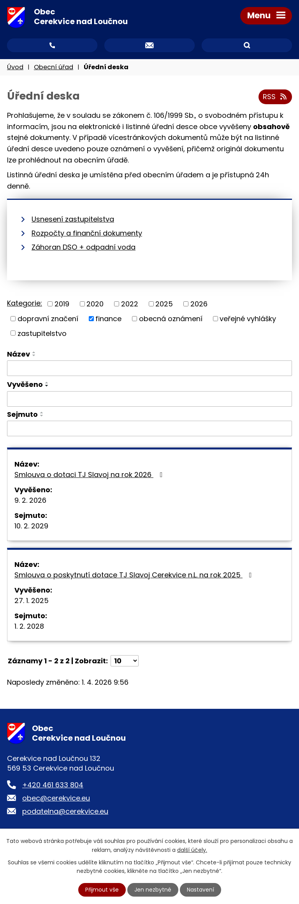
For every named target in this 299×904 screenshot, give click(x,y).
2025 (164, 304)
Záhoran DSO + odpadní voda (83, 247)
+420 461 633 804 (52, 785)
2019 (62, 304)
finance (108, 318)
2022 (129, 304)
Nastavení (200, 890)
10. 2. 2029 (31, 526)
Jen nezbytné (152, 890)
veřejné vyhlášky (248, 318)
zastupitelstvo (42, 333)
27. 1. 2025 (31, 600)
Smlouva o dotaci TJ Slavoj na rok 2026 (90, 474)
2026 (199, 304)
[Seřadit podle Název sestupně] (34, 355)
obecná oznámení (170, 318)
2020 (95, 304)
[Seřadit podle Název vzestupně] (34, 352)
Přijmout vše (102, 890)
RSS (275, 97)
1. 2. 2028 (29, 626)
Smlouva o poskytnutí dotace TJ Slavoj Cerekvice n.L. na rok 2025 (134, 575)
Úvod (15, 67)
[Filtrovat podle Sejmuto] (149, 428)
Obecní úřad (53, 67)
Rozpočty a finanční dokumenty (87, 233)
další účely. (192, 849)
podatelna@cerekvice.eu (65, 811)
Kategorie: (24, 303)
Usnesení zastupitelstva (73, 219)
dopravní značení (48, 318)
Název (18, 354)
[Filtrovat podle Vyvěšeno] (149, 399)
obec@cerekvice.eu (56, 798)
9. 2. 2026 (30, 500)
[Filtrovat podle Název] (149, 368)
